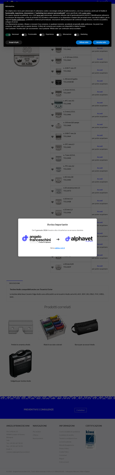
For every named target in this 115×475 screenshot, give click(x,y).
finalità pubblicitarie (18, 20)
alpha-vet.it (60, 248)
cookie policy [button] (86, 13)
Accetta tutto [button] (101, 42)
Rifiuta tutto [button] (84, 42)
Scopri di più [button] (14, 42)
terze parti (40, 15)
